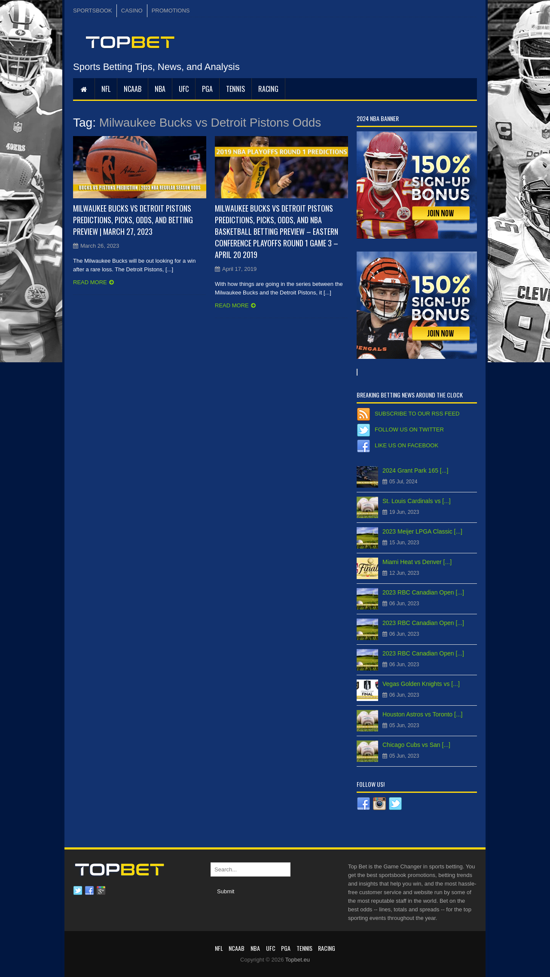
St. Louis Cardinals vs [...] (416, 501)
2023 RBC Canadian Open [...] (423, 592)
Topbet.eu (297, 959)
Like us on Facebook (406, 445)
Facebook (89, 890)
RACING (268, 89)
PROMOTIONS (171, 10)
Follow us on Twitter (409, 429)
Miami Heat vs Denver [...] (417, 561)
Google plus (101, 890)
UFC (184, 89)
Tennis (235, 89)
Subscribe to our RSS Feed (417, 413)
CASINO (132, 10)
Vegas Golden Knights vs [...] (421, 683)
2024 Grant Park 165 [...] (415, 470)
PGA (207, 89)
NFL (105, 89)
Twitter (77, 890)
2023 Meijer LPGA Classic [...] (422, 531)
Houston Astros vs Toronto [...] (422, 714)
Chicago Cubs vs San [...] (416, 744)
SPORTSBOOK (92, 10)
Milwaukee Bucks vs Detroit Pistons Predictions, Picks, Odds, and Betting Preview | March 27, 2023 (133, 220)
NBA (160, 89)
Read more (90, 282)
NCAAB (132, 89)
